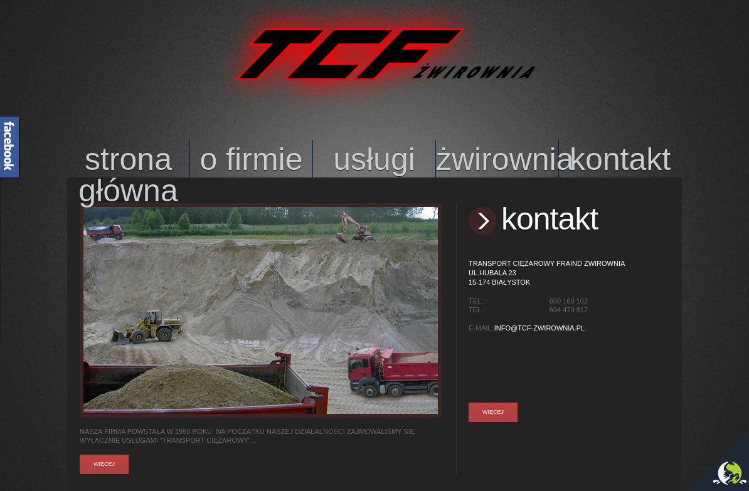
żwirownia (497, 159)
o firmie (251, 159)
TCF (375, 53)
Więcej (104, 464)
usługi (374, 159)
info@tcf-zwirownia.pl (539, 328)
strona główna (128, 161)
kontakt (620, 159)
